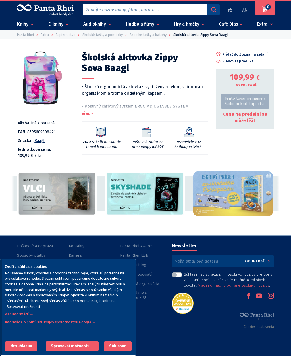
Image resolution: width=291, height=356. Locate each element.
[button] (21, 346)
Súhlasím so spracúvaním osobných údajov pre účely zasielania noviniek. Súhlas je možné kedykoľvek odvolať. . (228, 279)
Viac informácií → (19, 314)
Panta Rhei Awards (136, 245)
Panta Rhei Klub (134, 255)
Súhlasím (117, 346)
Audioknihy (95, 24)
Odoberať (258, 261)
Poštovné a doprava (35, 245)
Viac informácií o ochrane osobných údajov (233, 285)
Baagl (39, 140)
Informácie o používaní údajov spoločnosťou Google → (50, 322)
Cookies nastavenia (259, 327)
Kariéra (75, 255)
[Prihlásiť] (245, 10)
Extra (263, 24)
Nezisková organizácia (139, 283)
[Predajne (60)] (230, 10)
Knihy (23, 24)
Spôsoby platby (31, 255)
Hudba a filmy (140, 24)
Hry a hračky (187, 24)
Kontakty (76, 245)
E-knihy (56, 24)
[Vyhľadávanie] (213, 9)
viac (86, 113)
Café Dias (228, 24)
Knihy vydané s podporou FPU (133, 295)
